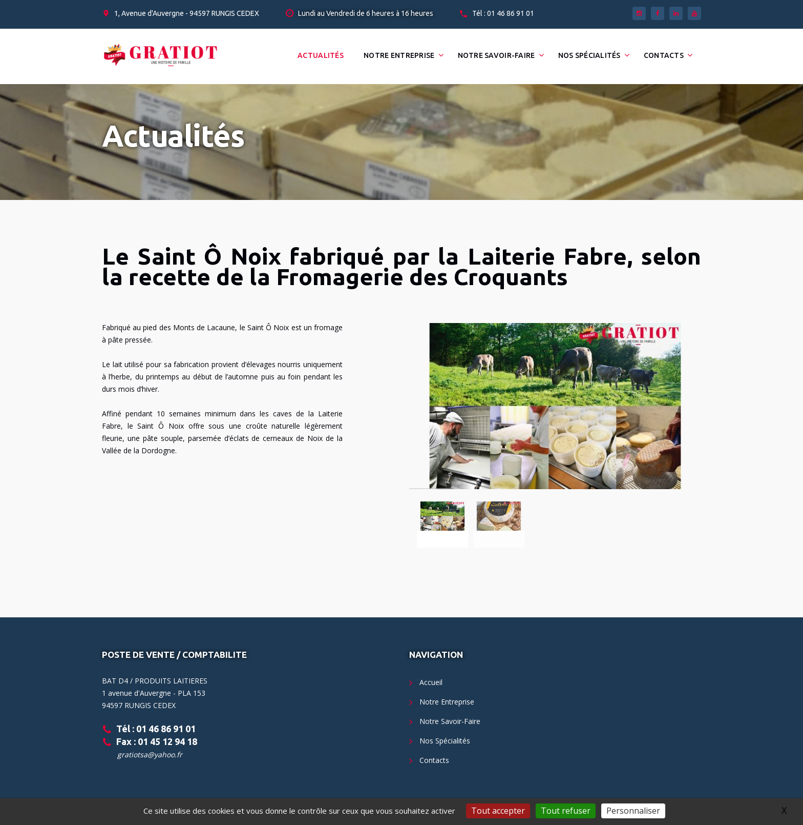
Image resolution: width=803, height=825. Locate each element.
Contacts (664, 55)
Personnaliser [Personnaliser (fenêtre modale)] (633, 810)
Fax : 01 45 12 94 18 (156, 741)
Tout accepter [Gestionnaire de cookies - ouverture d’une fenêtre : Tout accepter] (498, 810)
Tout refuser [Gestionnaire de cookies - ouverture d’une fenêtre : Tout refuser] (565, 810)
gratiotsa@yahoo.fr (149, 754)
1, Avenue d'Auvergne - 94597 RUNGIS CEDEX (186, 13)
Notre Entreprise (399, 55)
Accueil (430, 682)
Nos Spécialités (589, 55)
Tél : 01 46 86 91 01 (503, 13)
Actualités (321, 55)
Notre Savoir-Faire (496, 55)
